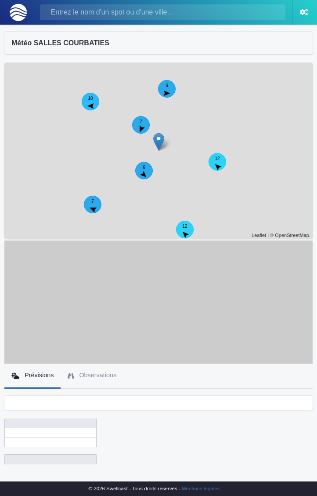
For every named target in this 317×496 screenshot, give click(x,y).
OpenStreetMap (292, 235)
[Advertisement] (158, 302)
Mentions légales (201, 488)
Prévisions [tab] (32, 375)
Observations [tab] (92, 375)
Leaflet (259, 235)
